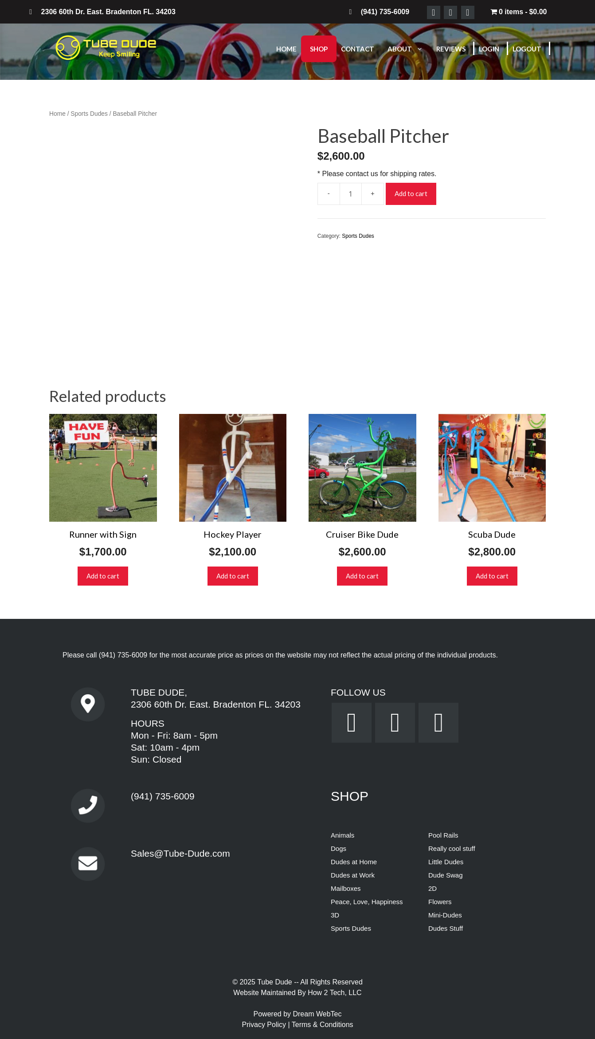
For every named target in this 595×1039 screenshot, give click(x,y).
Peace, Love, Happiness (367, 901)
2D (432, 888)
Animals (342, 835)
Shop (319, 49)
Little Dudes (445, 862)
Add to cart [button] (102, 576)
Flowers (440, 901)
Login (489, 49)
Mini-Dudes (445, 915)
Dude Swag (445, 875)
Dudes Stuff (445, 928)
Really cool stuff (451, 848)
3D (335, 915)
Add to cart (411, 193)
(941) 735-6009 (123, 655)
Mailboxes (346, 888)
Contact (357, 49)
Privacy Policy (265, 1024)
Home (286, 49)
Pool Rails (443, 835)
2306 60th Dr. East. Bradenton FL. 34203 (216, 704)
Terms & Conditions (322, 1024)
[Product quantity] (351, 194)
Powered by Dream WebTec (298, 1014)
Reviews (451, 49)
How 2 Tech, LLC (335, 992)
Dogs (338, 848)
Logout (527, 49)
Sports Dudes (89, 113)
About (410, 48)
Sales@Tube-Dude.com (180, 853)
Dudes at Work (353, 875)
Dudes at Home (354, 862)
